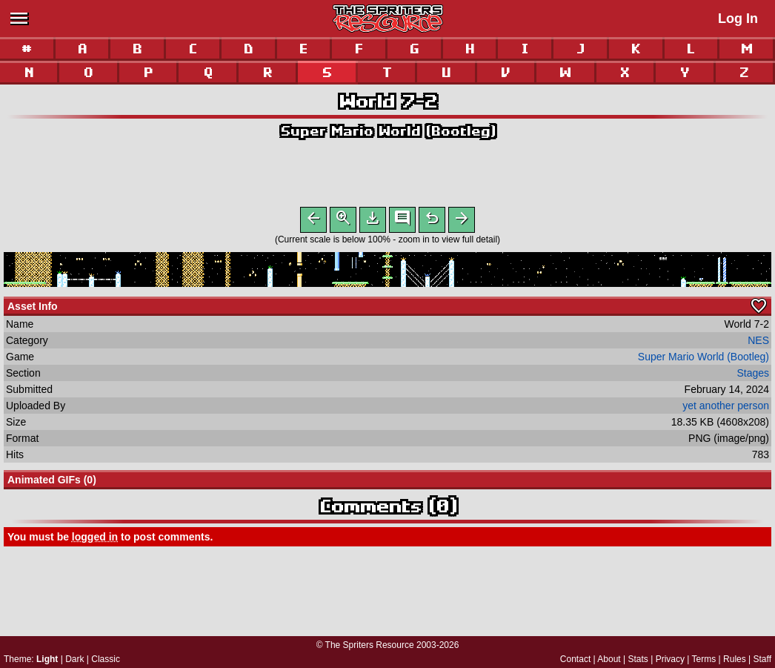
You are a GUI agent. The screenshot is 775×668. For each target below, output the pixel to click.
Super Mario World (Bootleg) (387, 131)
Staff (762, 659)
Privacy (670, 659)
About (608, 659)
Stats (638, 659)
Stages (752, 376)
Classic (105, 659)
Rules (734, 659)
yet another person (725, 408)
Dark (74, 659)
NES (758, 343)
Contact (575, 659)
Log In (738, 18)
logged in (95, 540)
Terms (704, 659)
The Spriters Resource (369, 645)
